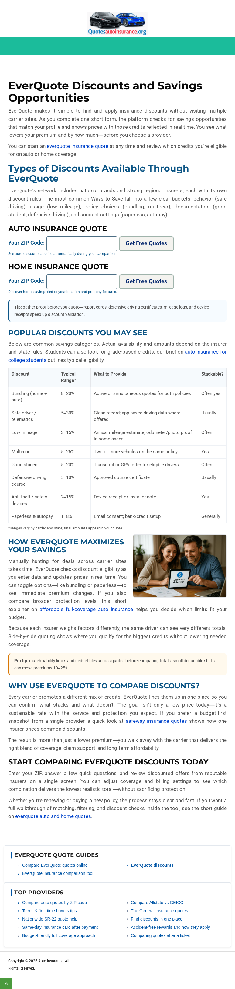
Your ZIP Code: (26, 242)
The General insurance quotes (159, 910)
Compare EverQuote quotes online (55, 865)
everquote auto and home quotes (53, 816)
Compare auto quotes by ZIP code (54, 902)
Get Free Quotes (146, 243)
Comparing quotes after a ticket (160, 935)
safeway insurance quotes (156, 721)
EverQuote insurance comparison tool (57, 873)
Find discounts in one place (156, 919)
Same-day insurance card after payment (60, 927)
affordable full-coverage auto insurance (86, 609)
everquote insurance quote (77, 146)
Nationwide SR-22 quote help (49, 919)
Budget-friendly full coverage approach (58, 935)
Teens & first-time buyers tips (49, 910)
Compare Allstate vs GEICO (157, 902)
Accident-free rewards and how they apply (170, 927)
